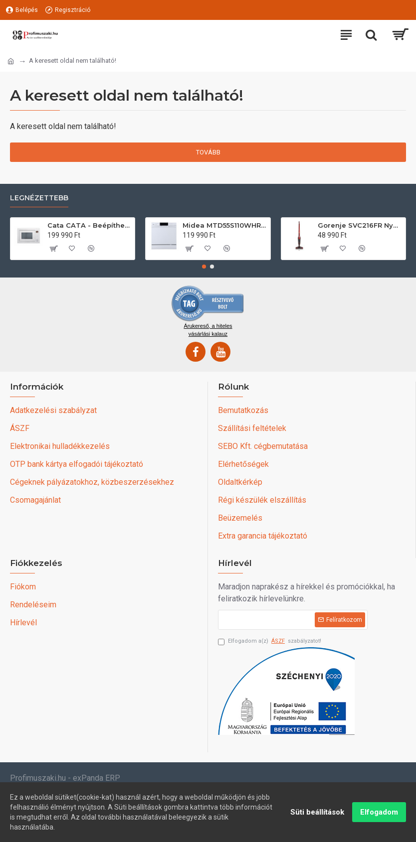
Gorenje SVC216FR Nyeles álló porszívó (360, 225)
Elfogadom (379, 812)
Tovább (208, 152)
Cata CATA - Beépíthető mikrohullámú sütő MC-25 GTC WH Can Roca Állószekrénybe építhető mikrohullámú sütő (89, 225)
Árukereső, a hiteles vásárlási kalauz (208, 330)
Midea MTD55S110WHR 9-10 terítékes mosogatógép (224, 225)
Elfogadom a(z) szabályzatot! (269, 641)
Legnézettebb (39, 198)
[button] (204, 267)
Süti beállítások (317, 812)
